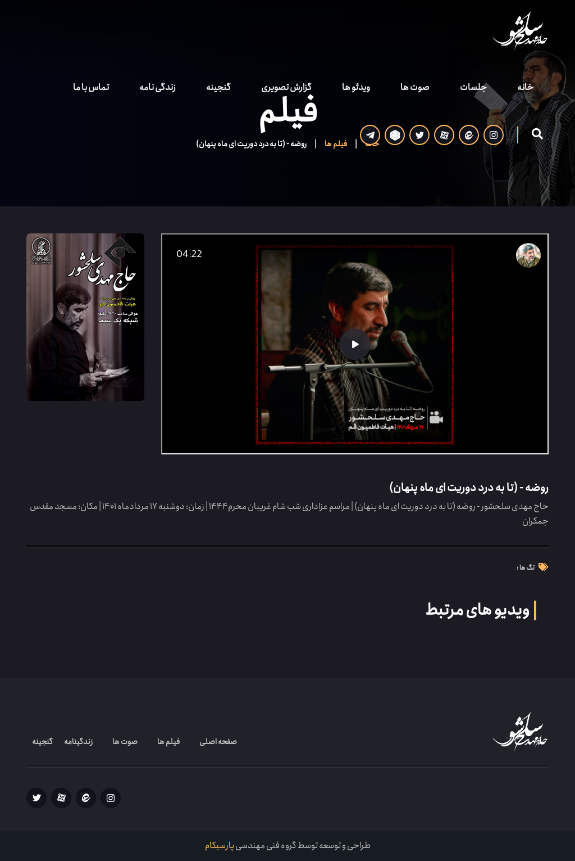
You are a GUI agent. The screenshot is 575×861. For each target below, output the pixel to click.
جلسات (473, 87)
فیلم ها (168, 742)
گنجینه (218, 87)
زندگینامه (78, 742)
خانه (525, 87)
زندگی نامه (157, 87)
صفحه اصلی (218, 742)
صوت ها (415, 87)
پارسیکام (219, 846)
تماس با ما (91, 87)
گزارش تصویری (286, 87)
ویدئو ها (356, 87)
